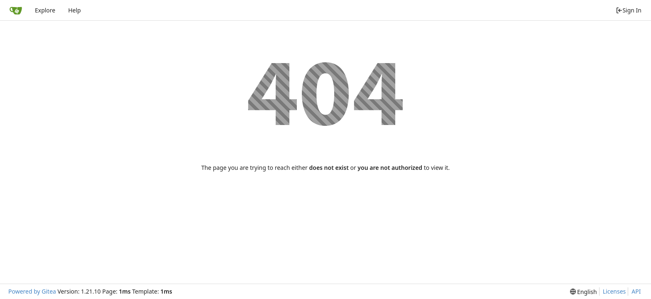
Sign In (628, 10)
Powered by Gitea (32, 291)
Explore (45, 10)
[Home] (15, 10)
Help (74, 10)
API (636, 291)
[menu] (583, 292)
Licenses (614, 291)
